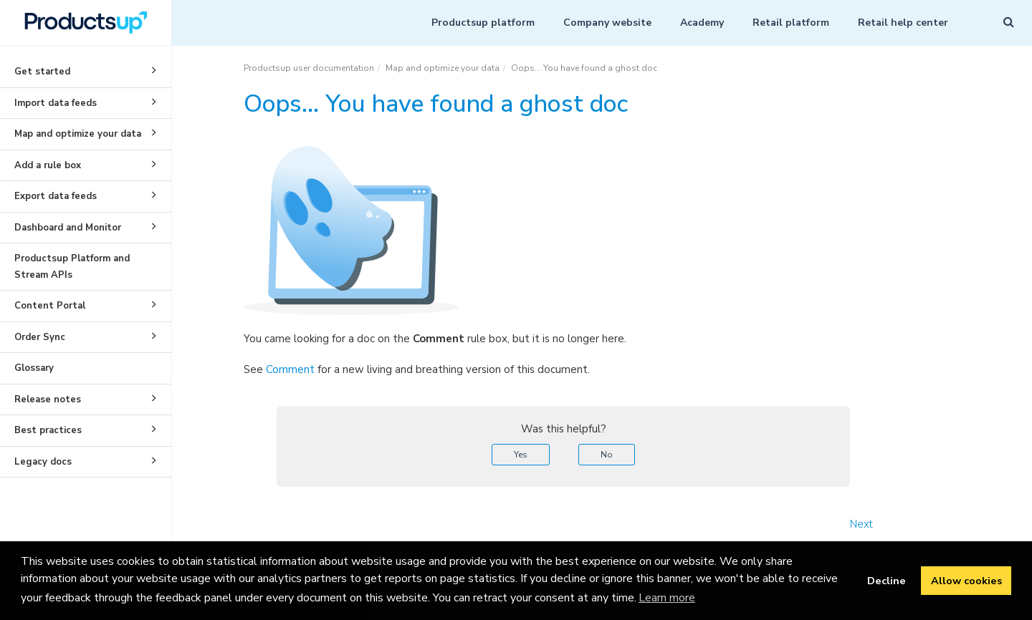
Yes (520, 454)
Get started (87, 70)
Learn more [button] (667, 598)
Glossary (34, 368)
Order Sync (87, 336)
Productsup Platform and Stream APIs (72, 266)
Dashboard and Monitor (87, 226)
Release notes (87, 398)
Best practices (87, 429)
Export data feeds (87, 195)
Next (861, 524)
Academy (702, 22)
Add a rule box (87, 164)
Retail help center (903, 22)
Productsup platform (483, 22)
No (607, 454)
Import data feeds (87, 102)
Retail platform (790, 22)
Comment (290, 369)
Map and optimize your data (87, 132)
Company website (607, 22)
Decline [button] (886, 580)
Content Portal (87, 304)
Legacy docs (87, 460)
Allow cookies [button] (966, 580)
